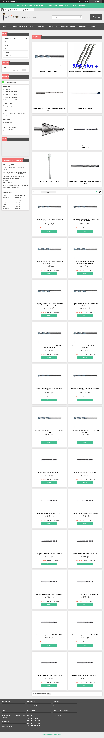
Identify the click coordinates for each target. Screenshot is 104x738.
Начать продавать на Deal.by (11, 1)
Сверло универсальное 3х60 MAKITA (85, 472)
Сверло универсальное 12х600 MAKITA (49, 635)
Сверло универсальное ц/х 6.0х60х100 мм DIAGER (49, 389)
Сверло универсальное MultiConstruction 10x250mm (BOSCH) (49, 262)
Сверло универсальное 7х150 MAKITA (85, 513)
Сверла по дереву (85, 108)
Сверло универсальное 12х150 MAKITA (85, 594)
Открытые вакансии (8, 706)
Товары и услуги (18, 26)
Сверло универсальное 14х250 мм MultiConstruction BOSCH (85, 262)
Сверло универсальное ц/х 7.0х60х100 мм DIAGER (49, 431)
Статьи (92, 26)
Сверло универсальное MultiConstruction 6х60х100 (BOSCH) (85, 220)
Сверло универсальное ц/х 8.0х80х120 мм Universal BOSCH (49, 346)
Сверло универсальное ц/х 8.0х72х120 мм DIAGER (85, 389)
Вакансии (53, 26)
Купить (49, 231)
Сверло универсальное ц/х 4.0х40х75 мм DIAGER (85, 346)
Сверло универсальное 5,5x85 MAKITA (49, 675)
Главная (5, 26)
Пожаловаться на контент (58, 736)
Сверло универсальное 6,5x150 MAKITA (49, 472)
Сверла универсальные (49, 72)
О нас (32, 26)
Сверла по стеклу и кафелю (49, 181)
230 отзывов (84, 1)
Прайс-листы (9, 42)
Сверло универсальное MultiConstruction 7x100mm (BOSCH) (49, 304)
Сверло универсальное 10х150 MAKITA (49, 594)
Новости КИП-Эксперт (34, 706)
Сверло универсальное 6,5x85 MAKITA (85, 675)
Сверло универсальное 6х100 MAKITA (49, 513)
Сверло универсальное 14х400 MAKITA (85, 635)
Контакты (41, 26)
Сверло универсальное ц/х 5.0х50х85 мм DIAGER (85, 431)
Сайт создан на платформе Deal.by (52, 734)
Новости (82, 26)
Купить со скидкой (78, 5)
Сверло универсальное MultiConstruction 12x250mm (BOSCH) (49, 220)
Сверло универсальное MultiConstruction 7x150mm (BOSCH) (85, 304)
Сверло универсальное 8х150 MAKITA (85, 554)
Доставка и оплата (68, 26)
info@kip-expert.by (10, 106)
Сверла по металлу (49, 145)
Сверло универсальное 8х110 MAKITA (49, 554)
